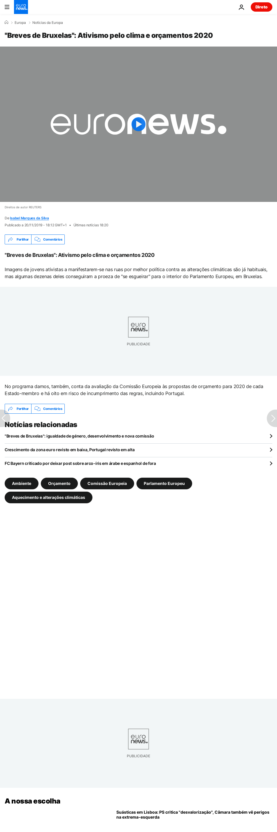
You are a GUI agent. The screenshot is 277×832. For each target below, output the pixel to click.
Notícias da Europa (47, 22)
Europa (20, 22)
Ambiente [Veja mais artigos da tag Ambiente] (21, 483)
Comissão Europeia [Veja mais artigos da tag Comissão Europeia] (107, 483)
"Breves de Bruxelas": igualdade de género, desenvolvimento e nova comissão (79, 435)
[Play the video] (138, 124)
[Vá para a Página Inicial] (21, 7)
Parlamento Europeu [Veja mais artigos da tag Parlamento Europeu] (164, 483)
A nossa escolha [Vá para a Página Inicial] (32, 801)
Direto (261, 6)
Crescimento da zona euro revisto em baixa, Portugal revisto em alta (69, 449)
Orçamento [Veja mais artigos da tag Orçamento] (59, 483)
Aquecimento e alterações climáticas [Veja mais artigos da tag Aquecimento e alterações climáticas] (48, 497)
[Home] (6, 22)
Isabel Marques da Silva (29, 218)
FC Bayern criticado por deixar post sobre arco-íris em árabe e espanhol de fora (80, 463)
